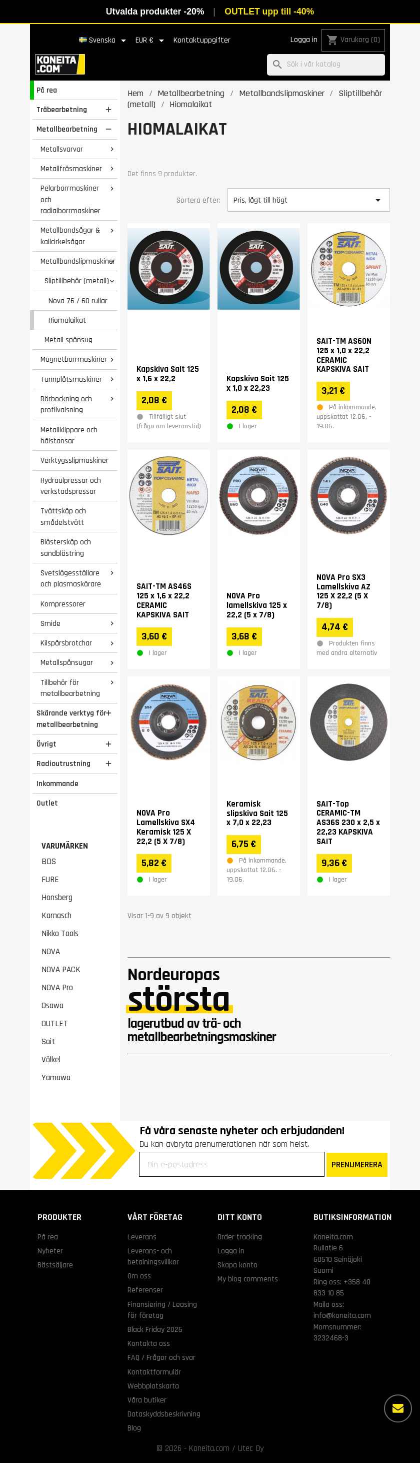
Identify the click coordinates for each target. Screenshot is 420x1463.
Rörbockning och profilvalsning (66, 404)
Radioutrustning (63, 764)
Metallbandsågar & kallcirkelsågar (70, 236)
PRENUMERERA (357, 1164)
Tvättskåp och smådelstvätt (63, 516)
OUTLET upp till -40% (269, 12)
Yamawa (56, 1077)
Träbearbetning (61, 110)
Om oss (139, 1276)
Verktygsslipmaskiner (74, 460)
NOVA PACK (61, 969)
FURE (50, 879)
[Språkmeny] (104, 41)
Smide (50, 623)
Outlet (47, 803)
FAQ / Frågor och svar (162, 1357)
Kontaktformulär (154, 1372)
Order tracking (240, 1237)
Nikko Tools (60, 933)
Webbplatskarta (153, 1386)
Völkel (51, 1059)
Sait (48, 1041)
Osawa (53, 1005)
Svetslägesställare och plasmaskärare (70, 578)
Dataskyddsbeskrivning (164, 1414)
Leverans (142, 1237)
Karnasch (57, 915)
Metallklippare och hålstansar (69, 435)
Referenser (145, 1290)
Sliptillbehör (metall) (76, 281)
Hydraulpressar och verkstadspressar (70, 486)
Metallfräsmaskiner (71, 169)
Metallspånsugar (66, 662)
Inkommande (57, 784)
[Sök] (326, 65)
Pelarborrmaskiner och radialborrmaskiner (70, 199)
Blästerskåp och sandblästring (65, 547)
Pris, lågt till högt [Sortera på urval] (309, 200)
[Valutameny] (152, 41)
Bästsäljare (55, 1265)
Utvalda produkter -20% (155, 12)
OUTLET (55, 1023)
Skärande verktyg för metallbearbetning (71, 718)
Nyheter (50, 1251)
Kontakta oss (149, 1343)
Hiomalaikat (67, 320)
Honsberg (57, 897)
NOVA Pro (57, 987)
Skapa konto (238, 1265)
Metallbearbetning (67, 129)
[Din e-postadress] (231, 1164)
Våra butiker (147, 1400)
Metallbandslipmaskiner (78, 261)
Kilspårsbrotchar (66, 643)
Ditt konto (240, 1217)
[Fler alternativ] (398, 1408)
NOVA (51, 951)
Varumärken (65, 846)
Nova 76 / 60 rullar (78, 301)
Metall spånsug (68, 340)
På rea (46, 90)
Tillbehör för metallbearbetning (70, 688)
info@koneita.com (342, 1315)
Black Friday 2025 (155, 1329)
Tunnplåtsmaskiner (71, 379)
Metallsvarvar (61, 149)
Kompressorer (63, 604)
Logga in (304, 40)
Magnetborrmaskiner (73, 359)
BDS (49, 861)
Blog (134, 1428)
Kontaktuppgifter (202, 40)
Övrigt (46, 744)
